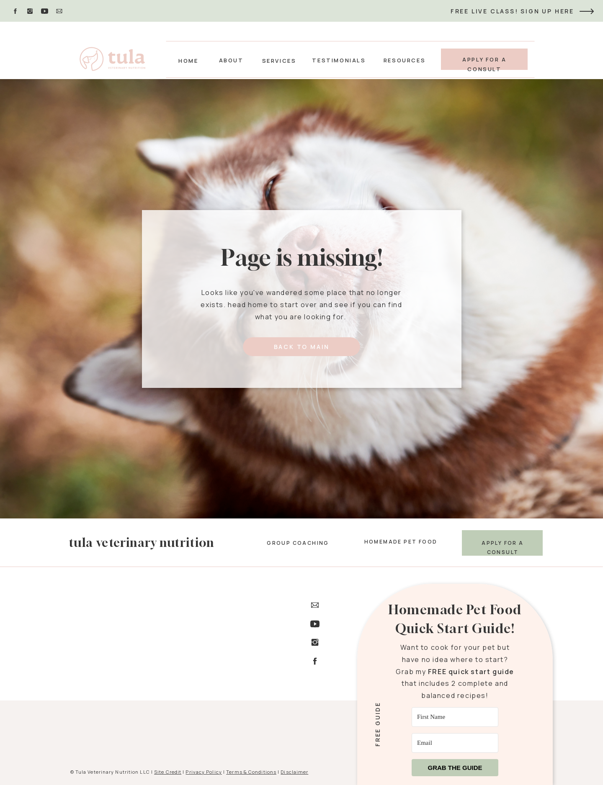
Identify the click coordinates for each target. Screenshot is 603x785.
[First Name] (455, 717)
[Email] (455, 743)
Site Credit (167, 772)
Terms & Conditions (251, 772)
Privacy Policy (204, 772)
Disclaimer (294, 772)
